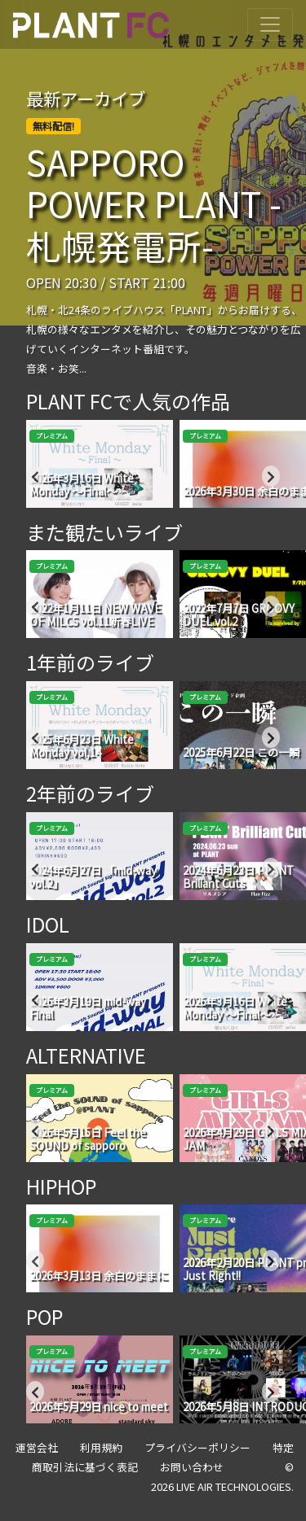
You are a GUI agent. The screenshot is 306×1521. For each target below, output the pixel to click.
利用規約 (101, 1447)
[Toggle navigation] (270, 24)
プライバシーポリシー (197, 1447)
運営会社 (37, 1447)
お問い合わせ (192, 1467)
